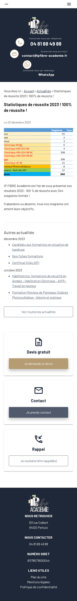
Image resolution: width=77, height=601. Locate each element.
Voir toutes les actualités (39, 312)
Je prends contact (38, 412)
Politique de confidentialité (38, 587)
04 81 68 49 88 (45, 44)
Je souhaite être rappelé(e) (38, 461)
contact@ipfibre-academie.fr (44, 55)
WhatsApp (46, 74)
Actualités (44, 91)
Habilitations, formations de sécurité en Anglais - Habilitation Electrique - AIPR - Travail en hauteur (39, 281)
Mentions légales (38, 582)
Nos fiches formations (27, 256)
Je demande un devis (38, 364)
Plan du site (38, 577)
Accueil (29, 91)
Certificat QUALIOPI (25, 263)
